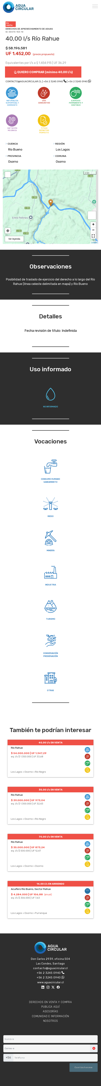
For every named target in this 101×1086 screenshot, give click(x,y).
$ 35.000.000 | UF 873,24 (28, 847)
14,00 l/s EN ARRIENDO (50, 883)
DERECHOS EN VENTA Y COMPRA (50, 1002)
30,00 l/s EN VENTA (50, 789)
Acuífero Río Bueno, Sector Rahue (31, 888)
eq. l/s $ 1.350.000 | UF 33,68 (27, 756)
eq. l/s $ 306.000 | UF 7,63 (25, 897)
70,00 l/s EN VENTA (50, 836)
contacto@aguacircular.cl (50, 968)
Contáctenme (83, 1067)
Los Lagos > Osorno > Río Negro (28, 771)
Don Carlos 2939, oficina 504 (50, 959)
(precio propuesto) (43, 54)
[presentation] (21, 1067)
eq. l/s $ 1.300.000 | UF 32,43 (27, 803)
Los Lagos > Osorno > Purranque (29, 913)
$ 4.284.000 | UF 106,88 (27, 894)
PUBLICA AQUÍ (50, 1006)
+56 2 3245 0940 (53, 81)
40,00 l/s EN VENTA (50, 742)
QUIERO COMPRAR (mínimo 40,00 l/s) (43, 72)
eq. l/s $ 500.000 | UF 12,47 (26, 850)
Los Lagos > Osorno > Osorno (27, 866)
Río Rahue (17, 747)
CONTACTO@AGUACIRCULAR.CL (24, 81)
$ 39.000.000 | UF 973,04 (28, 800)
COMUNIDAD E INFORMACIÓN (50, 1016)
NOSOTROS (50, 1021)
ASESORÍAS (50, 1011)
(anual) (48, 894)
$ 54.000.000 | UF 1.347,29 (29, 753)
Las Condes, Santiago (50, 963)
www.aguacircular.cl (50, 982)
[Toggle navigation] (95, 6)
